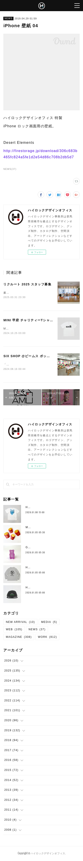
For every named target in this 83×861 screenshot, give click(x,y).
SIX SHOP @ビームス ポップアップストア (36, 356)
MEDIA (49, 622)
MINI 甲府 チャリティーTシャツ (28, 320)
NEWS (8, 18)
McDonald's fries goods (42, 528)
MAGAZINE (19, 637)
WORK (47, 637)
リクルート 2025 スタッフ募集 (27, 284)
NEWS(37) (9, 169)
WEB (14, 630)
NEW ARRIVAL (20, 622)
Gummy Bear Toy (37, 548)
